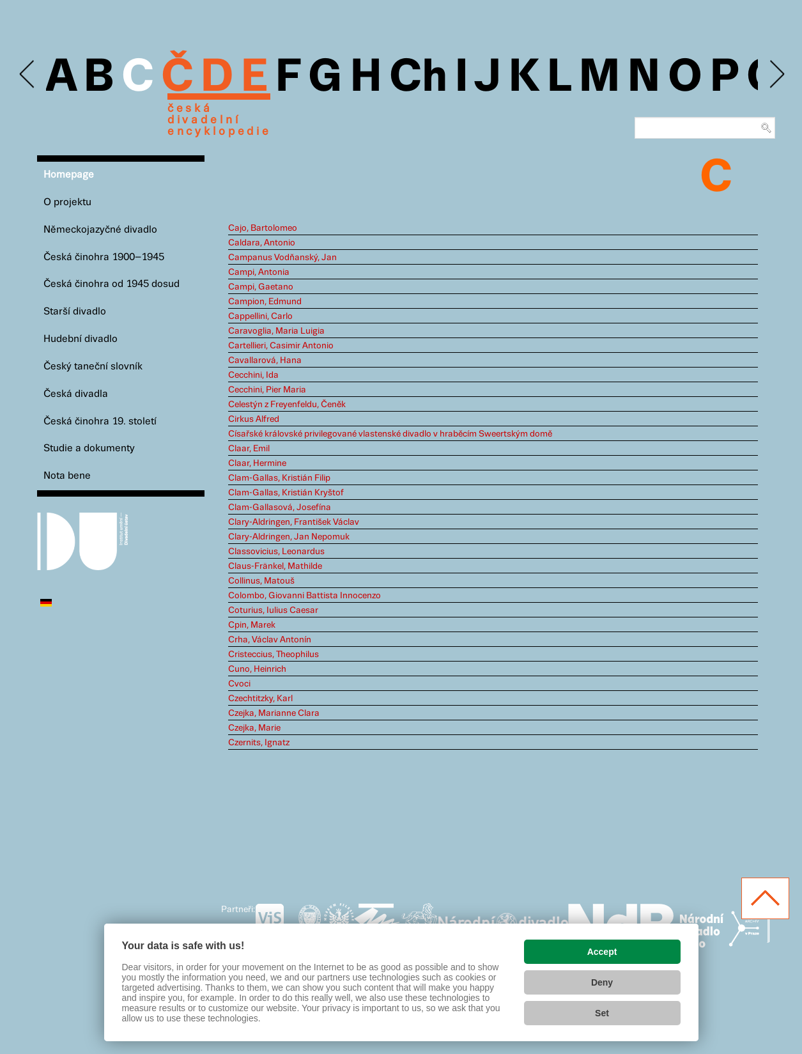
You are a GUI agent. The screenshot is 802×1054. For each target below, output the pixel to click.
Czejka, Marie (254, 728)
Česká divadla (75, 394)
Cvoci (239, 683)
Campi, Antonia (258, 272)
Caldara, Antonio (261, 242)
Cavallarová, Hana (265, 360)
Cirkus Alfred (253, 419)
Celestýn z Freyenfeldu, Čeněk (287, 404)
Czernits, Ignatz (258, 742)
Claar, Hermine (257, 463)
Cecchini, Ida (253, 375)
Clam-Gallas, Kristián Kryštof (286, 492)
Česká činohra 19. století (100, 421)
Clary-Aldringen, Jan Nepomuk (289, 536)
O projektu (67, 202)
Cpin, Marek (251, 625)
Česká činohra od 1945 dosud (111, 284)
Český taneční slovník (93, 366)
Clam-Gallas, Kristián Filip (279, 478)
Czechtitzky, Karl (260, 698)
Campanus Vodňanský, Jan (282, 257)
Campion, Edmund (265, 301)
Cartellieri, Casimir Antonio (281, 345)
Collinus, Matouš (261, 581)
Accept (602, 952)
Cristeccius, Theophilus (273, 654)
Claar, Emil (249, 448)
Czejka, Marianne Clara (274, 713)
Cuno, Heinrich (257, 669)
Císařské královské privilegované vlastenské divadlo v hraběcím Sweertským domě (390, 434)
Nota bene (67, 475)
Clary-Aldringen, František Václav (293, 522)
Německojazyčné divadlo (100, 229)
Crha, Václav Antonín (269, 639)
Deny (602, 982)
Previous (27, 74)
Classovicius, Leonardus (276, 551)
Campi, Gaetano (260, 287)
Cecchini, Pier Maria (267, 389)
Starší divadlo (74, 311)
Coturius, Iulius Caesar (273, 610)
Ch (418, 78)
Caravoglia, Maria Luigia (276, 331)
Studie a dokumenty (89, 448)
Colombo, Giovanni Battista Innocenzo (304, 595)
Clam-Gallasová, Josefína (279, 507)
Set (602, 1013)
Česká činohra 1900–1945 (103, 257)
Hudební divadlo (80, 339)
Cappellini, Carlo (260, 316)
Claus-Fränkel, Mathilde (275, 566)
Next (776, 74)
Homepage (68, 174)
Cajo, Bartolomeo (262, 228)
